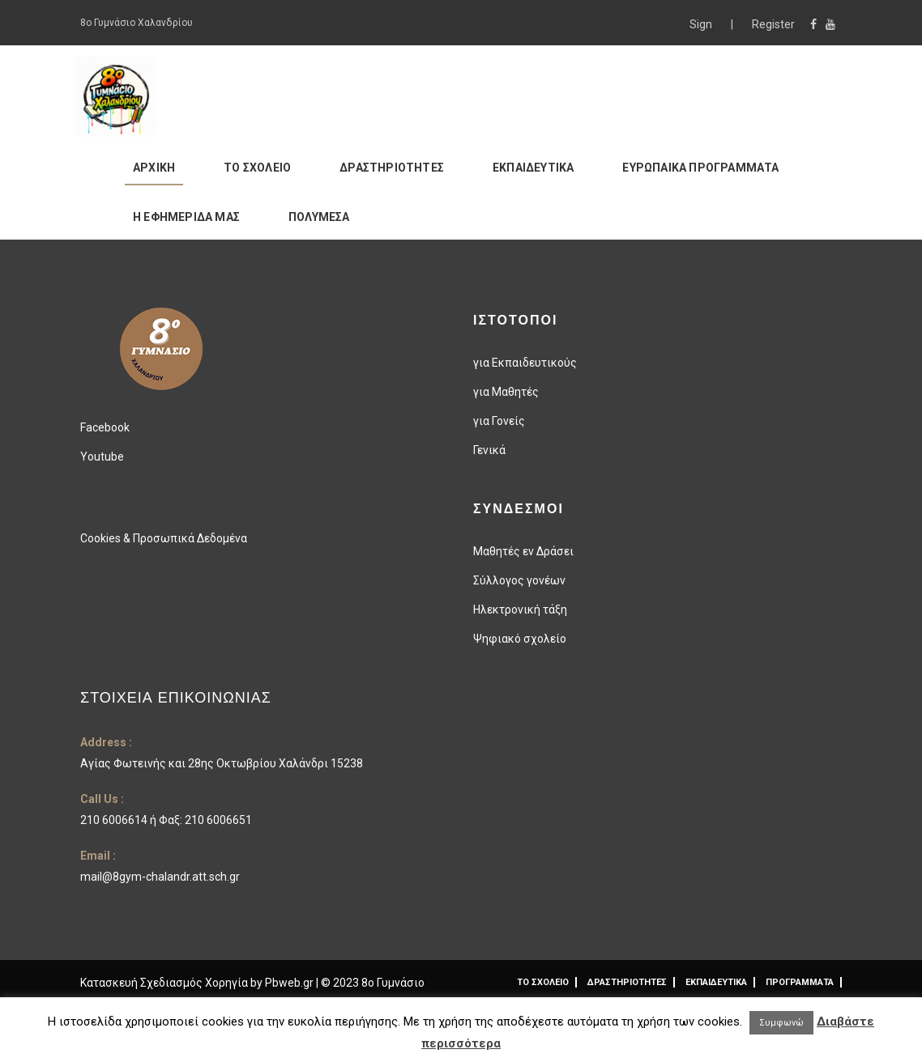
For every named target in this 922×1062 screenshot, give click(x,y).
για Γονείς (499, 420)
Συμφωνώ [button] (781, 1022)
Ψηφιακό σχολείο (519, 638)
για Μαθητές (506, 391)
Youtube (102, 456)
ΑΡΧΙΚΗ (154, 167)
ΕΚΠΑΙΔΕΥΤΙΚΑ (533, 167)
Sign (702, 24)
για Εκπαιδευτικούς (525, 362)
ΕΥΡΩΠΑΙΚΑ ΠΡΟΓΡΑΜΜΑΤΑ (700, 167)
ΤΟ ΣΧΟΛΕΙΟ (257, 167)
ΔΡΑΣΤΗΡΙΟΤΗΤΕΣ (391, 167)
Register (773, 24)
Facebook (105, 427)
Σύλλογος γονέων (519, 580)
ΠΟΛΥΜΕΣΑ (319, 216)
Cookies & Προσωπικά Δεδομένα (163, 538)
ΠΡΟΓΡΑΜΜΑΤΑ (800, 982)
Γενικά (489, 450)
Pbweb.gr (290, 982)
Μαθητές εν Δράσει (523, 551)
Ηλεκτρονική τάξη (520, 609)
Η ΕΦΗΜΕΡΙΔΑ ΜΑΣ (186, 216)
